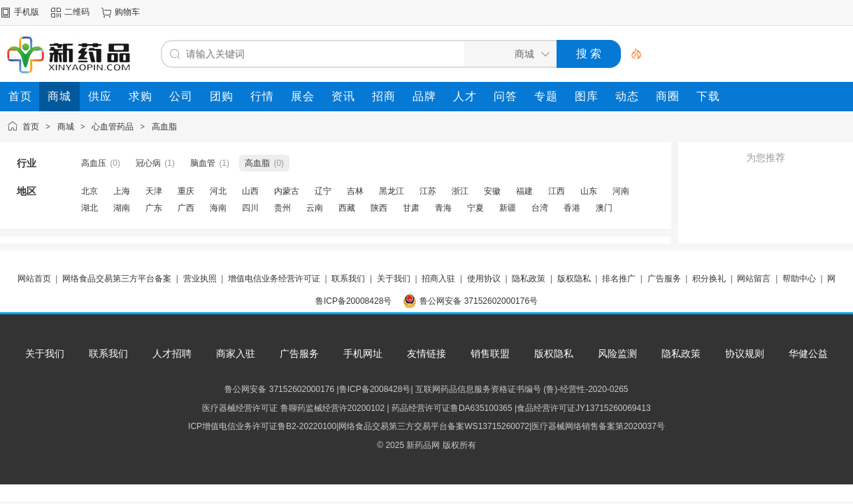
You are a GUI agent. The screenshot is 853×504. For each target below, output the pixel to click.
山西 (250, 191)
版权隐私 (574, 279)
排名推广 (619, 279)
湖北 (89, 208)
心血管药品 (113, 127)
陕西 (379, 208)
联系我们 (348, 279)
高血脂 (164, 127)
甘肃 (411, 208)
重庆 (186, 191)
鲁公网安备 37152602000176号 (479, 301)
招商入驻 (438, 279)
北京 (89, 191)
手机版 (26, 12)
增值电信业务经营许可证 (274, 279)
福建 (524, 191)
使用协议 (484, 279)
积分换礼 (709, 279)
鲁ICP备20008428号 (353, 301)
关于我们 (393, 279)
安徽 (492, 191)
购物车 (127, 12)
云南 (314, 208)
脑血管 (202, 163)
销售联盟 (490, 353)
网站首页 (34, 279)
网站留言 (753, 279)
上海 (121, 191)
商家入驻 (235, 353)
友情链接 (426, 353)
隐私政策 (528, 279)
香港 (572, 208)
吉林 (355, 191)
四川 (250, 208)
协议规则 (744, 353)
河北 (218, 191)
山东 (588, 191)
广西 (186, 208)
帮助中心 (799, 279)
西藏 (346, 208)
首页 (30, 127)
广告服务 (664, 279)
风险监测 (617, 353)
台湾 (539, 208)
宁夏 (475, 208)
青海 (443, 208)
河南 (620, 191)
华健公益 (808, 353)
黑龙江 (391, 191)
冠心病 (148, 163)
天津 (153, 191)
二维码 (76, 12)
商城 (65, 127)
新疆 (507, 208)
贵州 (282, 208)
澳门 (604, 208)
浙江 (460, 191)
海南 (218, 208)
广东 (153, 208)
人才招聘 (172, 353)
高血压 (93, 163)
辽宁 (323, 191)
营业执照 (200, 279)
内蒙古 (286, 191)
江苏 (428, 191)
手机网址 (362, 353)
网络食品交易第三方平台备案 (116, 279)
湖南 (121, 208)
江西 (556, 191)
